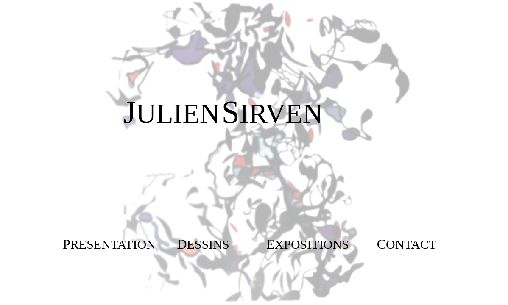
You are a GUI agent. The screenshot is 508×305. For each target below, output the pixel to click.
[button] (109, 244)
